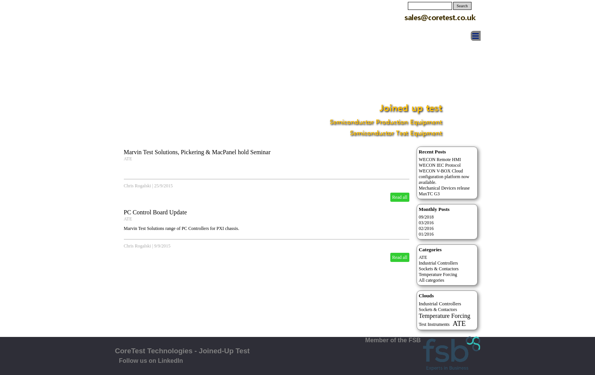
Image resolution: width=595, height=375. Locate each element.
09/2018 (426, 217)
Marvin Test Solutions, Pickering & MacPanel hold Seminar (197, 152)
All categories (431, 280)
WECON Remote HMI (440, 159)
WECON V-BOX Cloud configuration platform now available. (444, 176)
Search (462, 6)
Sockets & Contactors (439, 268)
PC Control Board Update (155, 212)
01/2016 (426, 234)
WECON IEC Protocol (440, 165)
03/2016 (426, 222)
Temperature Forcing (438, 274)
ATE (128, 158)
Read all (399, 197)
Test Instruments (434, 324)
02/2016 (426, 228)
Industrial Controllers (438, 263)
